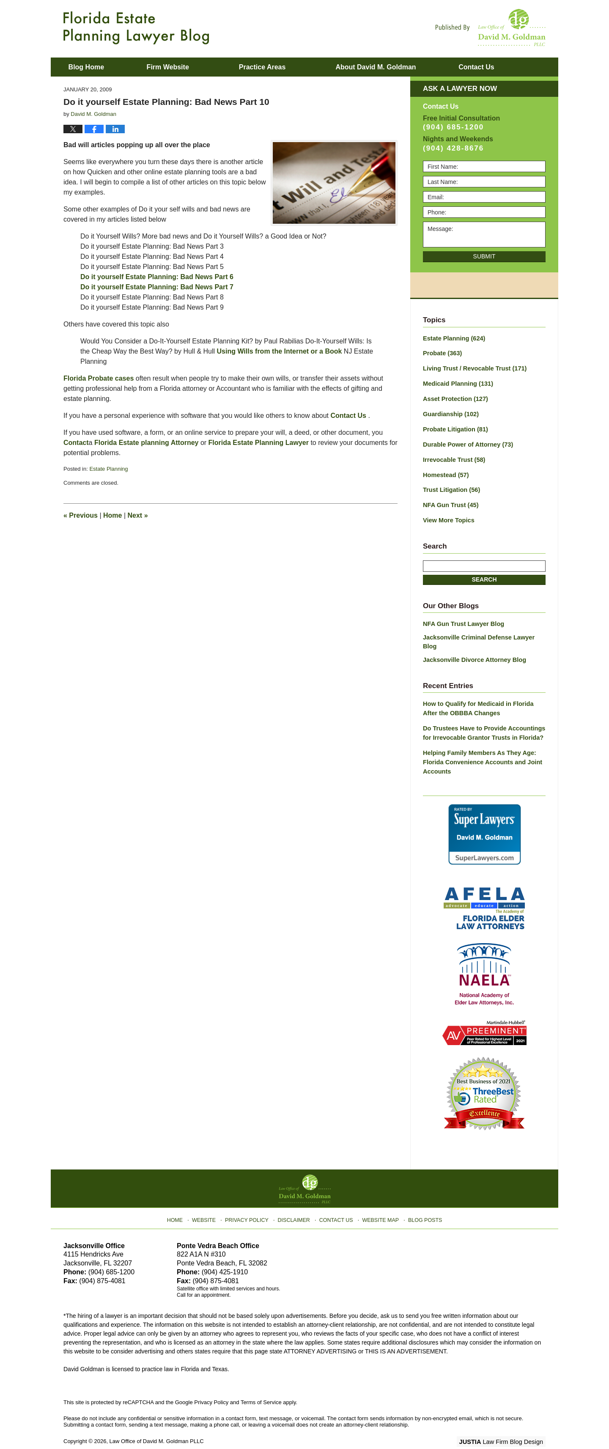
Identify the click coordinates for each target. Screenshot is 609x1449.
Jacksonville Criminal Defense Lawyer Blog (484, 631)
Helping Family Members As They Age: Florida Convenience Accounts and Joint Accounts (480, 745)
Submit (484, 256)
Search (484, 574)
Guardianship (450, 412)
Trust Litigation (450, 486)
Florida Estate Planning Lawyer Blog (136, 27)
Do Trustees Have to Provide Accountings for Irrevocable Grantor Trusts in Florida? (481, 716)
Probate (442, 353)
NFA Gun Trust (449, 501)
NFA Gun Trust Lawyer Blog (462, 618)
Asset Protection (454, 397)
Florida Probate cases (98, 378)
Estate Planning (108, 469)
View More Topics (447, 516)
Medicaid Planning (456, 382)
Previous (80, 515)
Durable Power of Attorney (466, 442)
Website (208, 1199)
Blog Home (93, 67)
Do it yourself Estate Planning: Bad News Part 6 (156, 276)
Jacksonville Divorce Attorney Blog (472, 645)
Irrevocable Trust (453, 456)
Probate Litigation (454, 427)
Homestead (445, 471)
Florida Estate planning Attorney (146, 442)
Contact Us (349, 415)
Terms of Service (261, 1383)
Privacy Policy (250, 1199)
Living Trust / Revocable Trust (473, 368)
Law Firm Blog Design (505, 1423)
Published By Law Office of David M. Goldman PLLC (491, 27)
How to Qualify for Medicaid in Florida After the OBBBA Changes (483, 693)
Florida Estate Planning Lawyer (258, 442)
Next (138, 515)
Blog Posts (422, 1199)
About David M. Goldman (390, 67)
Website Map (378, 1199)
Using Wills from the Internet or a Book (279, 351)
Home (112, 515)
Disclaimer (295, 1199)
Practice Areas (277, 67)
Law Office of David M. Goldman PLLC (157, 1422)
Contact (498, 67)
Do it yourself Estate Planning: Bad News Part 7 (156, 287)
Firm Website (182, 67)
